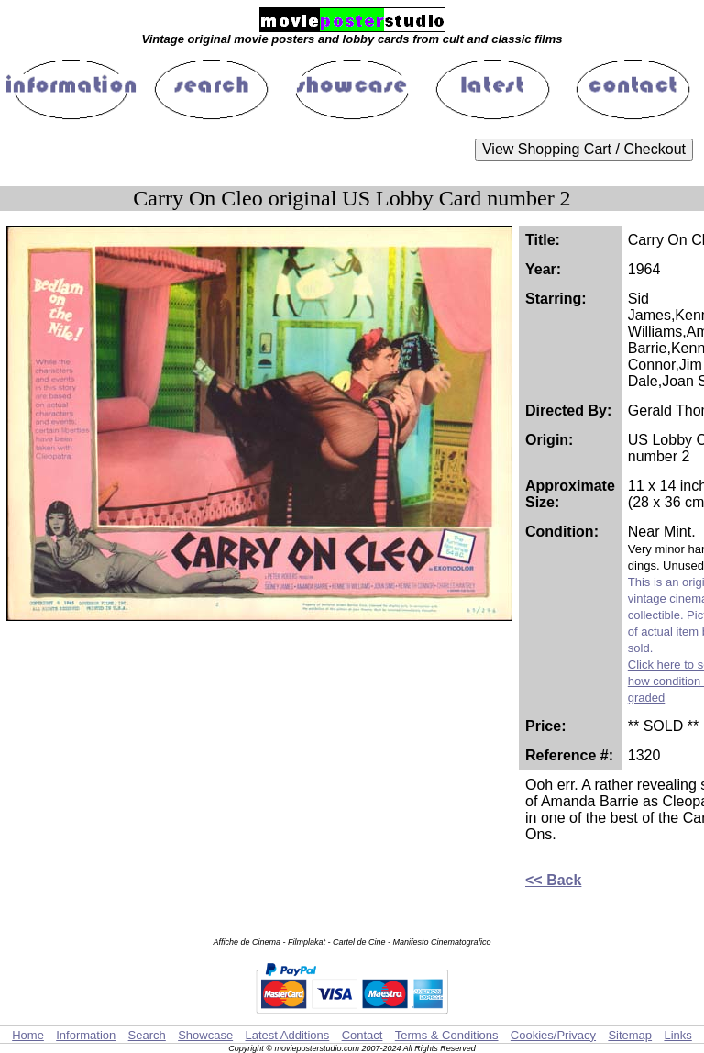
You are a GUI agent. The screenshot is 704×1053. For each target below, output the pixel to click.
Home (28, 1035)
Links (677, 1035)
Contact (362, 1035)
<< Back (553, 880)
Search (147, 1035)
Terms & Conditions (447, 1035)
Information (86, 1035)
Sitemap (630, 1035)
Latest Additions (287, 1035)
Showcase (205, 1035)
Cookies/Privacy (553, 1035)
